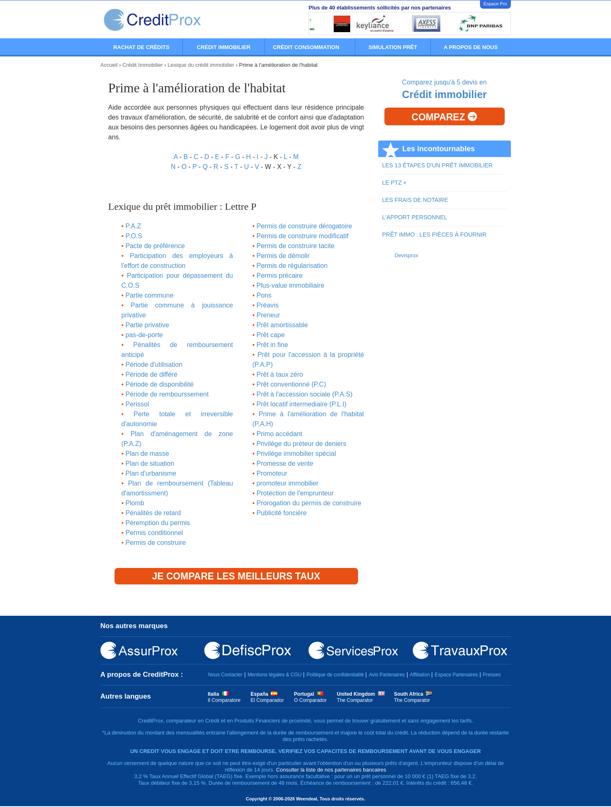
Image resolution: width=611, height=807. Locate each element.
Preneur (268, 315)
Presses (492, 675)
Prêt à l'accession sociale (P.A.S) (305, 394)
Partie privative (147, 324)
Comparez (444, 117)
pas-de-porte (144, 334)
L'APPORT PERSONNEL (414, 217)
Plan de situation (150, 463)
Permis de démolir (283, 255)
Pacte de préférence (155, 245)
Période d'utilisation (154, 364)
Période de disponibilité (160, 384)
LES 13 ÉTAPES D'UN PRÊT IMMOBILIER (437, 165)
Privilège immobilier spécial (296, 453)
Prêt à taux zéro (280, 374)
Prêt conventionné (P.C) (291, 384)
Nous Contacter (225, 675)
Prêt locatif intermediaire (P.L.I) (301, 404)
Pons (264, 295)
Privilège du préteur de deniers (301, 443)
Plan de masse (147, 453)
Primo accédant (279, 433)
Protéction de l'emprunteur (295, 493)
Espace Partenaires (456, 675)
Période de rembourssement (167, 394)
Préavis (268, 305)
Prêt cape (271, 334)
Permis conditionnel (154, 532)
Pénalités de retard (153, 512)
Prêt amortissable (282, 324)
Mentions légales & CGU (275, 675)
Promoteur (272, 473)
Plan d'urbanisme (151, 473)
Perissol (137, 404)
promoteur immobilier (287, 483)
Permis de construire (156, 542)
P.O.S (134, 235)
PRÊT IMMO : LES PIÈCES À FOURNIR (434, 234)
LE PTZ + (394, 182)
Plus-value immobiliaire (291, 285)
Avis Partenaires (387, 675)
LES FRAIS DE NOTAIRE (415, 200)
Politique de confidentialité (335, 675)
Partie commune (150, 295)
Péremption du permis (158, 522)
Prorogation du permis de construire (309, 503)
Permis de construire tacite (296, 245)
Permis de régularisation (292, 265)
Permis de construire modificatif (303, 235)
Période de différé (152, 374)
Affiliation (420, 675)
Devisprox (407, 255)
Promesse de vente (285, 463)
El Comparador (267, 700)
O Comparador (310, 700)
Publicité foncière (282, 512)
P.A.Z (133, 226)
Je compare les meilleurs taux (236, 576)
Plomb (135, 503)
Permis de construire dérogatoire (304, 226)
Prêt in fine (272, 344)
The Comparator (355, 700)
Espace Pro (495, 3)
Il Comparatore (224, 700)
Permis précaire (280, 275)
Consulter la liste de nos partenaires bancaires (331, 770)
